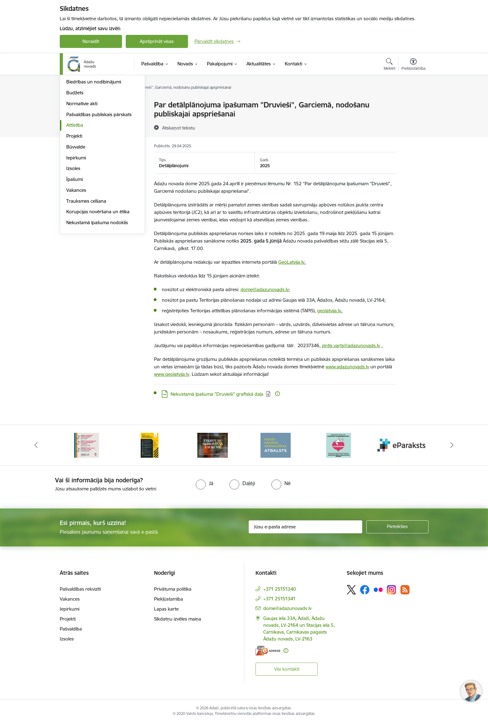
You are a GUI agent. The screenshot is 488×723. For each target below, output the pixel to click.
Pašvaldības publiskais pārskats (99, 181)
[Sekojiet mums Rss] (405, 589)
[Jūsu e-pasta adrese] (305, 526)
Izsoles (73, 235)
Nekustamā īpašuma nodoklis (97, 289)
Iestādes (75, 127)
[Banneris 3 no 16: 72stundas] (149, 445)
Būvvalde (75, 213)
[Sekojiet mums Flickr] (378, 589)
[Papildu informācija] (277, 393)
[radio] (204, 483)
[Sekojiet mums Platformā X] (351, 589)
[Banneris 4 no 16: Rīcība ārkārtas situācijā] (212, 445)
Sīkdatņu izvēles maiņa (177, 619)
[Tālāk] (452, 445)
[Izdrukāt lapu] (413, 102)
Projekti (74, 203)
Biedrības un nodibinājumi (93, 148)
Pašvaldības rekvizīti (80, 589)
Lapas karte (166, 609)
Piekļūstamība (168, 599)
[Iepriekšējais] (36, 445)
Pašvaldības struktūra (88, 116)
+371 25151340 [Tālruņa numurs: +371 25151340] (279, 589)
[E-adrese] (268, 650)
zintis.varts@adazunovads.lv (351, 345)
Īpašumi (74, 246)
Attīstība (74, 192)
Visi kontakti (286, 669)
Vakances (76, 257)
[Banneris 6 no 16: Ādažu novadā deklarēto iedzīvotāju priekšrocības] (338, 445)
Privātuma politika (172, 589)
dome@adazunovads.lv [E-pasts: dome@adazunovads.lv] (287, 608)
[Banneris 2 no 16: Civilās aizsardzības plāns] (86, 445)
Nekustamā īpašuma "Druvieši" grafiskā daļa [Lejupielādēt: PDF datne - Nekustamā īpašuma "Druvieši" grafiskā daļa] (217, 394)
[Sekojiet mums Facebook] (364, 589)
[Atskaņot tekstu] (178, 127)
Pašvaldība (71, 629)
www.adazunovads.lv (347, 367)
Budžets (74, 159)
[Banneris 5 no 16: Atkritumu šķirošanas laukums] (275, 445)
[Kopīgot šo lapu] (413, 117)
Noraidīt (90, 41)
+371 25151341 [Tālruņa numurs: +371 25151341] (279, 599)
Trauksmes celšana (86, 268)
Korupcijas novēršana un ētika (97, 278)
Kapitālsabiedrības (85, 138)
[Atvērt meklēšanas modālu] (389, 65)
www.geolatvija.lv (171, 374)
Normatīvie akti (81, 170)
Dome (72, 105)
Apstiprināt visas (157, 41)
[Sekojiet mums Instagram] (391, 589)
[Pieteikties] (397, 526)
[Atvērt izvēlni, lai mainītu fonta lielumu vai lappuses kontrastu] (413, 65)
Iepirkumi (76, 224)
